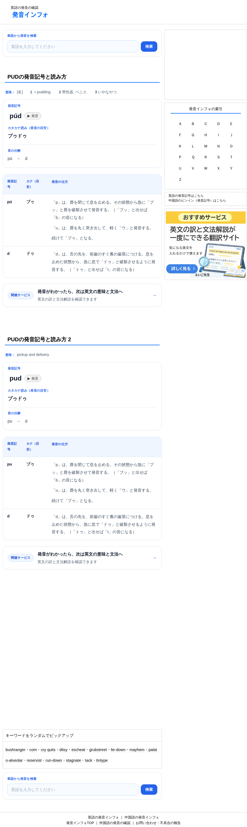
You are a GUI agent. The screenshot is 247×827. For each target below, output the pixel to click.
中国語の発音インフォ (142, 817)
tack (88, 760)
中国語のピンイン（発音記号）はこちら (197, 200)
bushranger (16, 750)
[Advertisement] (150, 12)
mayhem (137, 750)
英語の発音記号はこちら (186, 195)
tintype (102, 760)
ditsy (63, 750)
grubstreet (98, 750)
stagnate (73, 760)
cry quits (48, 750)
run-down (54, 760)
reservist (34, 760)
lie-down (118, 750)
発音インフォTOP (80, 823)
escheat (78, 750)
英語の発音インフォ (103, 817)
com (33, 750)
